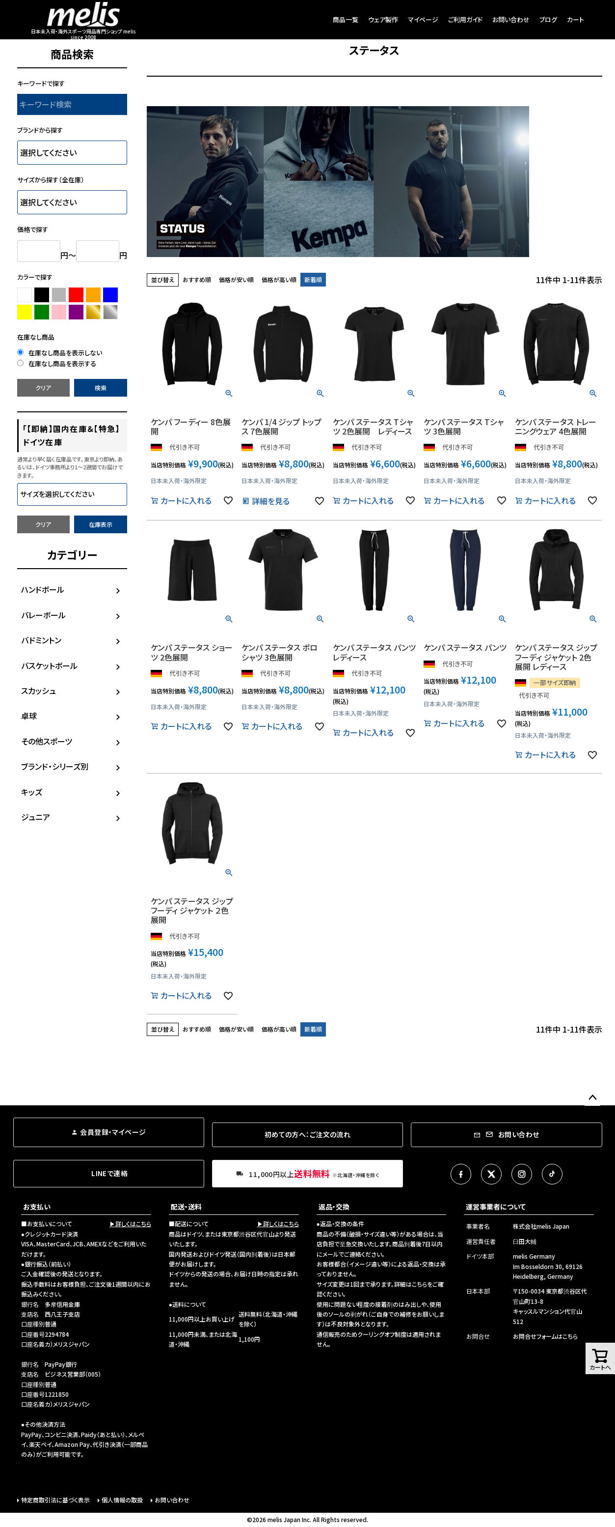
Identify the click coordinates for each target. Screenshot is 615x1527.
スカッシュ (38, 690)
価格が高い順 (279, 279)
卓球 (29, 715)
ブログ (548, 19)
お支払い (37, 1206)
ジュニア (35, 817)
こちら (419, 1284)
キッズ (31, 792)
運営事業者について (496, 1206)
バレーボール (43, 615)
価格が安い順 (236, 279)
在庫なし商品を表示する (56, 363)
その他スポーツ (46, 741)
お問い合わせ (511, 19)
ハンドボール (42, 589)
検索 (101, 387)
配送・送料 (186, 1206)
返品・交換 (334, 1206)
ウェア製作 (383, 19)
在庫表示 (100, 524)
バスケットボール (49, 665)
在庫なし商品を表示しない (59, 352)
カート (575, 19)
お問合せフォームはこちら (545, 1336)
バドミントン (41, 640)
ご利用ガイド (465, 19)
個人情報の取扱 (122, 1500)
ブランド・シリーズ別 (54, 766)
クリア (43, 387)
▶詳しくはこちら (130, 1223)
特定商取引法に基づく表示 (55, 1500)
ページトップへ (592, 1098)
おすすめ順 (197, 279)
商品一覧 (345, 19)
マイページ (423, 19)
